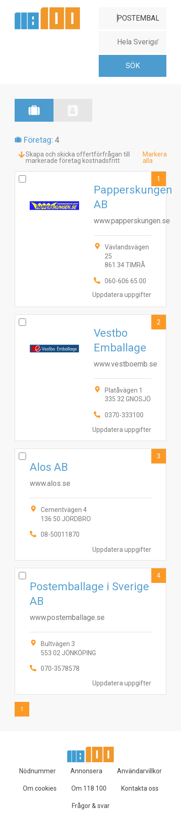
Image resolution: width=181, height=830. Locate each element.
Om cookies (40, 788)
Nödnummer (37, 771)
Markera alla (155, 157)
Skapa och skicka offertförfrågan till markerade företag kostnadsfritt (78, 157)
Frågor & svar (91, 805)
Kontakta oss (140, 788)
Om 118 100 (88, 788)
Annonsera (86, 771)
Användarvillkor (139, 771)
